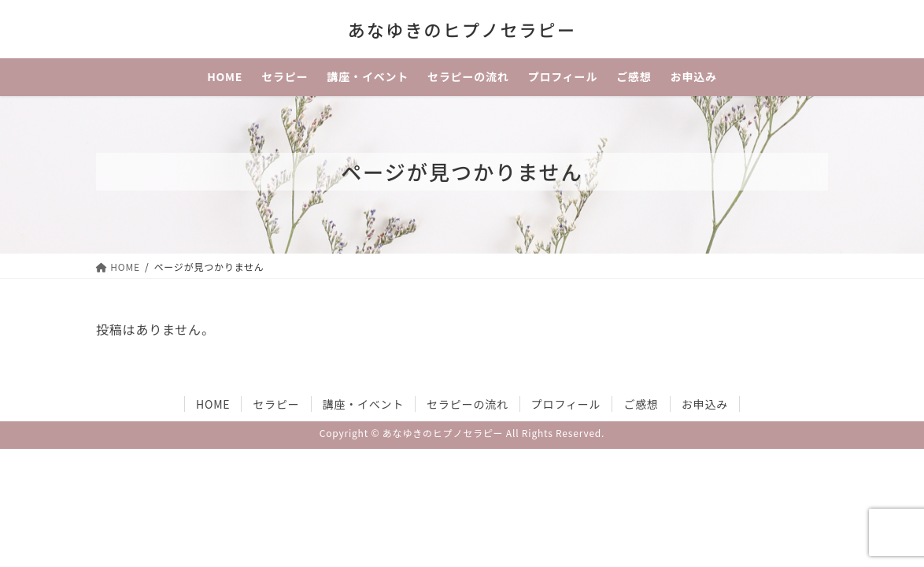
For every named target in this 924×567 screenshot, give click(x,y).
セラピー (276, 404)
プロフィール (566, 404)
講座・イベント (364, 404)
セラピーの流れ (467, 404)
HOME (213, 404)
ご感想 (640, 404)
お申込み (705, 404)
